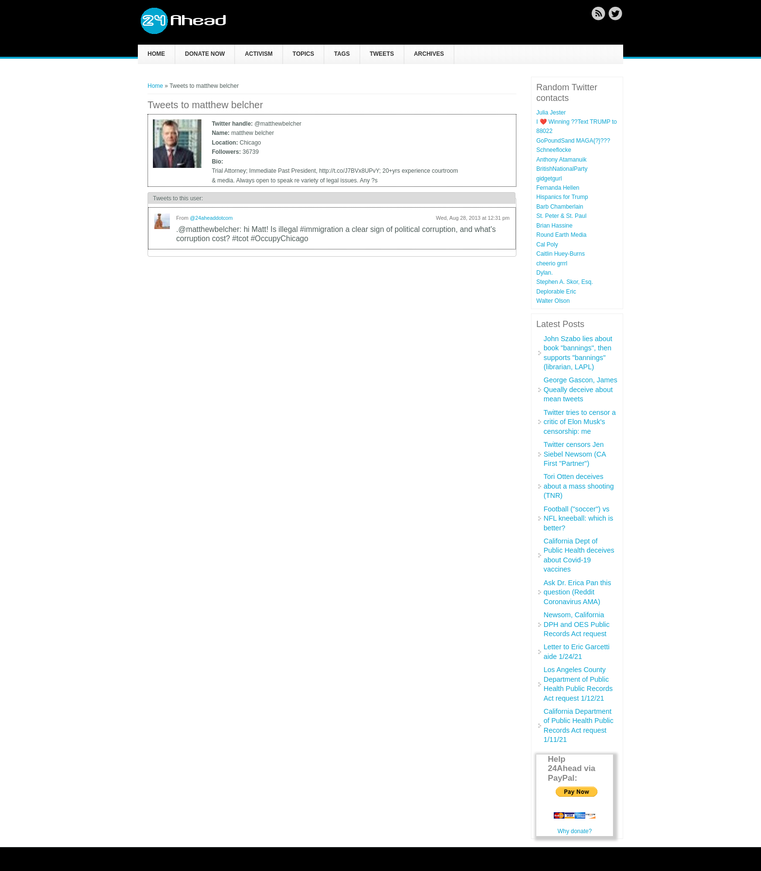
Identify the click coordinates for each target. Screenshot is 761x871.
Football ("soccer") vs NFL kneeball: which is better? (578, 518)
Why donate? (575, 831)
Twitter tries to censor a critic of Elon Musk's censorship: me (580, 422)
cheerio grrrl (551, 263)
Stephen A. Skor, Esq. (564, 282)
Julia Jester (551, 112)
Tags (341, 53)
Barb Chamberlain (559, 206)
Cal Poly (547, 244)
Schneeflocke (553, 150)
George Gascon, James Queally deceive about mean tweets (580, 389)
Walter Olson (553, 300)
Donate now (205, 53)
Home (156, 53)
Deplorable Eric (556, 291)
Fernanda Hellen (557, 187)
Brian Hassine (554, 225)
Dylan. (544, 272)
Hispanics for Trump (562, 197)
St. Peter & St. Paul (561, 216)
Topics (303, 53)
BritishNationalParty (561, 168)
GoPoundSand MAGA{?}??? (573, 140)
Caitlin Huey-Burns (560, 253)
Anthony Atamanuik (561, 159)
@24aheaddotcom (211, 218)
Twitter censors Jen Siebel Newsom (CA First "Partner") (575, 454)
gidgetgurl (549, 178)
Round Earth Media (561, 234)
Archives (429, 53)
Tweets (382, 53)
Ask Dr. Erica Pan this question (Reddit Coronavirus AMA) (577, 592)
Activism (258, 53)
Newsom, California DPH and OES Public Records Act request (577, 624)
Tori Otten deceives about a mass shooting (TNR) (579, 486)
